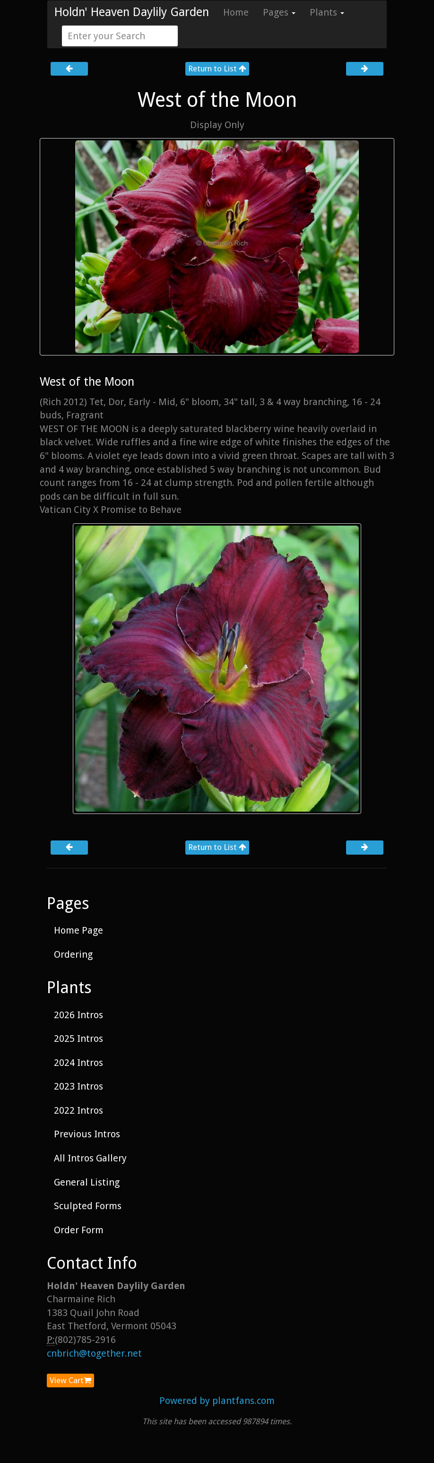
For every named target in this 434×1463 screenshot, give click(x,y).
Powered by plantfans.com (217, 1400)
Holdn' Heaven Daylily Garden (131, 12)
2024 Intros (78, 1062)
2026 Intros (78, 1015)
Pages (279, 12)
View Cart (70, 1380)
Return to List (217, 68)
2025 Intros (78, 1038)
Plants (327, 12)
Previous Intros (87, 1134)
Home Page (78, 930)
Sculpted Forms (88, 1206)
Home (236, 12)
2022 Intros (78, 1110)
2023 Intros (78, 1086)
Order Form (79, 1230)
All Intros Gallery (90, 1158)
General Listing (87, 1182)
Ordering (73, 954)
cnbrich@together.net (94, 1353)
